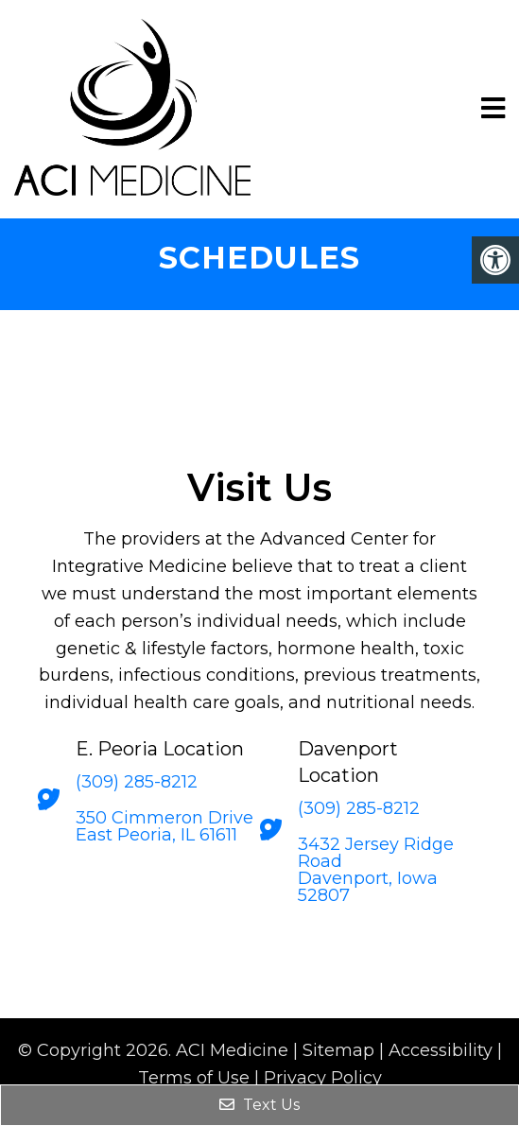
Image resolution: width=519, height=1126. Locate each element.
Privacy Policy (323, 1077)
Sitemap (338, 1050)
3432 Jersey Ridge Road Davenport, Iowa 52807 (376, 870)
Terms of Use (194, 1077)
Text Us (259, 1105)
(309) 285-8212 (137, 781)
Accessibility (441, 1050)
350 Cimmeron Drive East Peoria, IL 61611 (164, 826)
